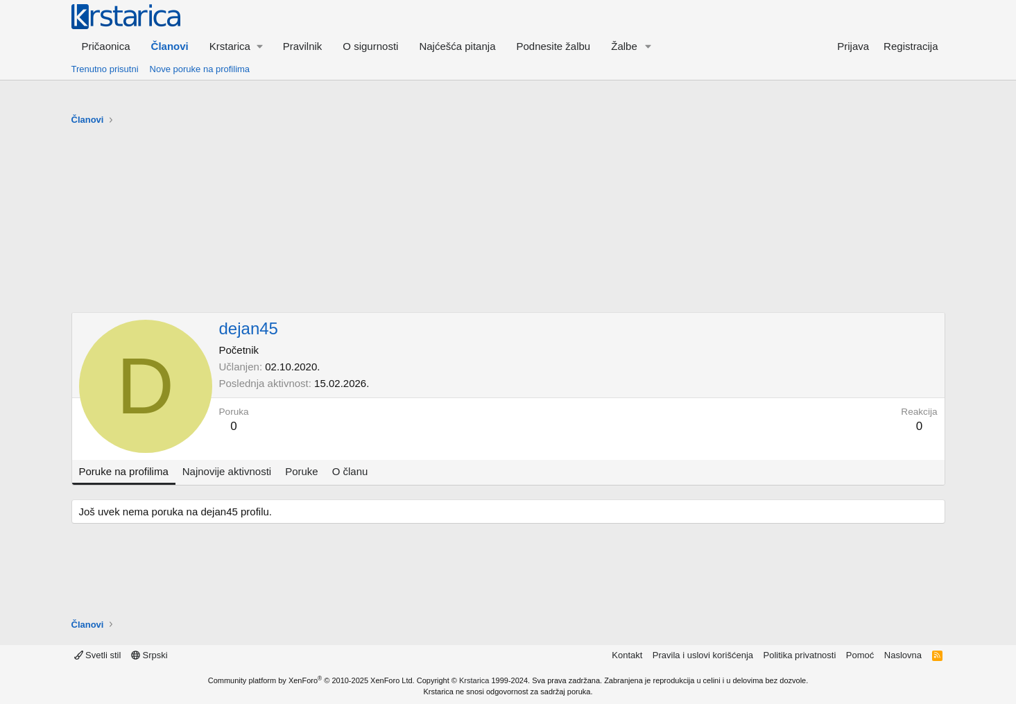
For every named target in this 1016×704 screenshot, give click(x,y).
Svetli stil (97, 655)
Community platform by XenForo (311, 680)
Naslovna (903, 655)
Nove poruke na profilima (200, 69)
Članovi (170, 46)
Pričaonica (106, 46)
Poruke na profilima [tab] (124, 471)
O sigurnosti (370, 46)
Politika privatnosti (800, 655)
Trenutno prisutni (105, 69)
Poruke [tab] (301, 471)
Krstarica (474, 680)
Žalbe (624, 46)
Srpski (149, 655)
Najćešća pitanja (457, 46)
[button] (236, 46)
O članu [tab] (350, 471)
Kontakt (627, 655)
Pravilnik (302, 46)
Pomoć (860, 655)
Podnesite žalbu (553, 46)
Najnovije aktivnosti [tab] (226, 471)
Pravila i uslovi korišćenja (703, 655)
